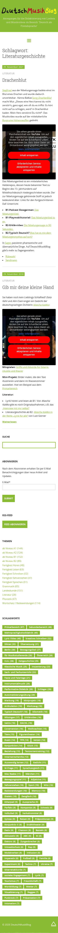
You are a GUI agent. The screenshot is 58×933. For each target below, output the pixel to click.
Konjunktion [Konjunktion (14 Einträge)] (13, 745)
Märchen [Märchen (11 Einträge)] (32, 774)
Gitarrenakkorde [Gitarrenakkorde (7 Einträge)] (15, 869)
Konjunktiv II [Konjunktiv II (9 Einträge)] (13, 824)
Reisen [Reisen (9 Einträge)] (25, 819)
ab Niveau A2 (9, 552)
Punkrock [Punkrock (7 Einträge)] (11, 897)
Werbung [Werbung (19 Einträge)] (11, 700)
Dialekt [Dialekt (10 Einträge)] (10, 796)
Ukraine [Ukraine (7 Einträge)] (47, 864)
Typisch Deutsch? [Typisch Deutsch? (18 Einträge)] (16, 711)
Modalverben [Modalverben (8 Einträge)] (13, 852)
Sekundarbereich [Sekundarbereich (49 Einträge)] (40, 627)
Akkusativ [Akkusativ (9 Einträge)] (11, 835)
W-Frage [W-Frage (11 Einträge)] (11, 768)
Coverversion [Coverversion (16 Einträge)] (13, 728)
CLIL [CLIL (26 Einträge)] (9, 661)
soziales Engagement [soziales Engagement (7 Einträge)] (17, 875)
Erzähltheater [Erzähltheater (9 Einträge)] (35, 824)
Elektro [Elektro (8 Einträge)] (10, 841)
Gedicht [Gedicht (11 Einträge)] (39, 762)
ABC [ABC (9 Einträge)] (27, 835)
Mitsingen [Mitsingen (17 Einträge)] (12, 717)
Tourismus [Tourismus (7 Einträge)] (11, 881)
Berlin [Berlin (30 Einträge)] (9, 649)
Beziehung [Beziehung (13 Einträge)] (12, 751)
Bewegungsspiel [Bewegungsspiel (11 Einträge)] (15, 779)
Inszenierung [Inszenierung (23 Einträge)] (41, 666)
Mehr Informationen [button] (29, 149)
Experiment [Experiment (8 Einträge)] (12, 864)
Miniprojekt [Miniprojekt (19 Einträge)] (32, 700)
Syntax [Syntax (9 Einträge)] (9, 819)
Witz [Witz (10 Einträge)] (48, 785)
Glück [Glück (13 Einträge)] (32, 745)
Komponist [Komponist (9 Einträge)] (28, 807)
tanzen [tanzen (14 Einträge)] (39, 740)
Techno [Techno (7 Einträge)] (30, 864)
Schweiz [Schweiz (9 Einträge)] (46, 807)
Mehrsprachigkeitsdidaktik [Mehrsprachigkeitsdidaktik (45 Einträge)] (21, 632)
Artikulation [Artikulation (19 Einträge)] (13, 706)
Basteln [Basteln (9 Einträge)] (41, 830)
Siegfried (7, 90)
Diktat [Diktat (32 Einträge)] (10, 644)
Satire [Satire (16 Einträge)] (9, 723)
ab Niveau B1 (9, 556)
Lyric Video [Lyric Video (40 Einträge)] (12, 638)
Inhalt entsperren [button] (29, 155)
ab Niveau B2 (9, 561)
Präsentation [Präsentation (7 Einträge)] (31, 897)
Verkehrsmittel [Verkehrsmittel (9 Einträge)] (32, 813)
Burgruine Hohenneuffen (15, 120)
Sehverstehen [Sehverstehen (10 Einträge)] (14, 785)
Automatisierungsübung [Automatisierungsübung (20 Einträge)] (19, 695)
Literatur (6, 594)
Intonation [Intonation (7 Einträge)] (11, 903)
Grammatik (8, 586)
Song (41, 97)
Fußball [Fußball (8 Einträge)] (29, 858)
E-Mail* (29, 485)
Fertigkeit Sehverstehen (14, 577)
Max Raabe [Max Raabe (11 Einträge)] (12, 774)
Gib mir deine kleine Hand (28, 287)
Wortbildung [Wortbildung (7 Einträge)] (12, 886)
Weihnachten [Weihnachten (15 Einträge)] (37, 728)
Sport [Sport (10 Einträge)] (33, 785)
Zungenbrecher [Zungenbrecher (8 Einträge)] (30, 841)
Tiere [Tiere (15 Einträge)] (9, 734)
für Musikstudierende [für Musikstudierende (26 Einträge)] (18, 655)
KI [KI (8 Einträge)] (39, 835)
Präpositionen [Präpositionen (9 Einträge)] (44, 819)
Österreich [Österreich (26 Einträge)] (45, 655)
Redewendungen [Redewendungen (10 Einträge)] (15, 790)
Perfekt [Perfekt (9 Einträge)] (10, 807)
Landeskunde (9, 590)
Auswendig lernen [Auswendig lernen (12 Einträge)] (16, 762)
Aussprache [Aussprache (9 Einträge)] (30, 802)
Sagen (8, 242)
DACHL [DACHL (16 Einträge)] (26, 723)
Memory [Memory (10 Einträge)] (38, 790)
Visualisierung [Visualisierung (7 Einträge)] (13, 892)
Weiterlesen (9, 421)
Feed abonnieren (15, 524)
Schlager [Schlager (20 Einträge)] (44, 689)
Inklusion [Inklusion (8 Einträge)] (33, 852)
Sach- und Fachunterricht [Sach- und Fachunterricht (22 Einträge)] (20, 672)
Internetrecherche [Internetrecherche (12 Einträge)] (16, 756)
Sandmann (11, 260)
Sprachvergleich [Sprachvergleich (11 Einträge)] (33, 768)
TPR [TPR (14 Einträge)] (24, 740)
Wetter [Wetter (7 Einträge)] (31, 886)
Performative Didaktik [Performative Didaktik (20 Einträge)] (18, 689)
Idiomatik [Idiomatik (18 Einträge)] (39, 711)
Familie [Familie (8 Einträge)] (45, 858)
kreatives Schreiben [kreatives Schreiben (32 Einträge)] (38, 638)
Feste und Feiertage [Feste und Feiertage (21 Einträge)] (17, 677)
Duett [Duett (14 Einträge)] (9, 740)
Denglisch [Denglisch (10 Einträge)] (28, 796)
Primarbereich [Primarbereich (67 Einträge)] (14, 627)
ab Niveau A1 (9, 548)
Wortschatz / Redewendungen (18, 603)
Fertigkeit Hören (10, 565)
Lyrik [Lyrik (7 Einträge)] (39, 875)
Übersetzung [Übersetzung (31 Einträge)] (30, 644)
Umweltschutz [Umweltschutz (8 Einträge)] (13, 847)
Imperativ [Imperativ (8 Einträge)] (11, 858)
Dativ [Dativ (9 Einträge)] (8, 830)
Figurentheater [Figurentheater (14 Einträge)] (29, 734)
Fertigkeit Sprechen (12, 582)
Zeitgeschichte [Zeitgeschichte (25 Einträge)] (29, 661)
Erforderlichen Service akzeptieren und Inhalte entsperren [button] (29, 167)
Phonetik (7, 598)
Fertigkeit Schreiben (12, 573)
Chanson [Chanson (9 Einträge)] (24, 830)
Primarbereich (9, 388)
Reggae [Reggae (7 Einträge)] (33, 892)
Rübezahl (10, 256)
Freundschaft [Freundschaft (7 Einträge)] (32, 881)
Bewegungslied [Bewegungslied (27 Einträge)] (30, 649)
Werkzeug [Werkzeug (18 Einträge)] (34, 706)
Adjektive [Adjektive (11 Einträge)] (38, 779)
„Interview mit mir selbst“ (15, 408)
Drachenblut (14, 80)
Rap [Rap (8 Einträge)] (32, 847)
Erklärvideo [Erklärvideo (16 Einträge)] (32, 717)
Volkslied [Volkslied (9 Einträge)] (11, 813)
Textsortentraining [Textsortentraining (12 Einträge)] (37, 751)
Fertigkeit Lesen (10, 569)
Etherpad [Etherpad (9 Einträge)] (11, 802)
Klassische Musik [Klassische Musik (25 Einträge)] (15, 666)
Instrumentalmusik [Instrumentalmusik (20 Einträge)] (17, 683)
